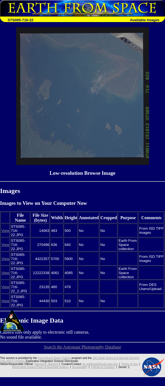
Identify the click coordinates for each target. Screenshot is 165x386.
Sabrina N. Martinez (46, 364)
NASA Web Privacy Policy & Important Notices (40, 367)
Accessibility (79, 367)
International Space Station (54, 358)
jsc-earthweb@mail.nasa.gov (100, 364)
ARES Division (15, 361)
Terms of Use (130, 364)
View (5, 231)
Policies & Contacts (103, 367)
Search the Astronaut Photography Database (82, 347)
